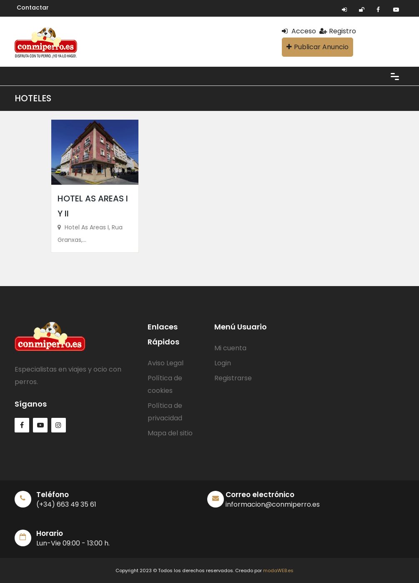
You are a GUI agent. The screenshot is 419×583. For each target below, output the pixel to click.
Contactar (33, 7)
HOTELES (33, 98)
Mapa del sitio (170, 433)
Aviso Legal (165, 363)
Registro (337, 31)
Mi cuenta (230, 348)
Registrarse (233, 378)
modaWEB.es (278, 570)
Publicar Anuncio (317, 47)
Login (222, 363)
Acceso (299, 31)
